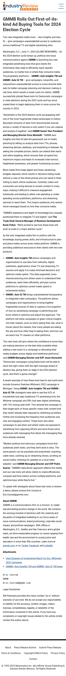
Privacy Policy (58, 653)
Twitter (24, 545)
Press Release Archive (25, 647)
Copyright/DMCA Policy (36, 653)
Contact (33, 659)
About (8, 647)
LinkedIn (48, 545)
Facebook (34, 545)
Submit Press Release (50, 647)
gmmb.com (9, 545)
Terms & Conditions (11, 653)
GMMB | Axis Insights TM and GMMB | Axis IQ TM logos (34, 566)
